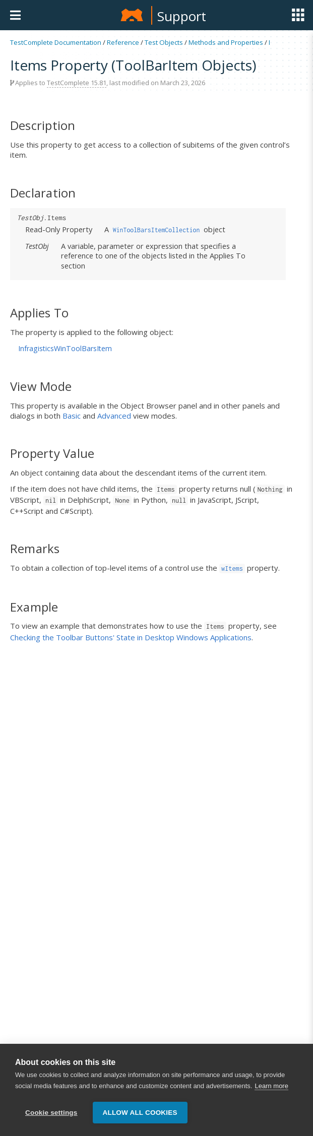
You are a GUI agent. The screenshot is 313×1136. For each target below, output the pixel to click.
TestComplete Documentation (55, 42)
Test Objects (164, 42)
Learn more (271, 1090)
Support (181, 16)
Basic (71, 416)
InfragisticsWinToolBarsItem (65, 348)
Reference (123, 42)
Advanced (114, 416)
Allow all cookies (140, 1117)
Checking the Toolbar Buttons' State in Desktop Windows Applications (131, 637)
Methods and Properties (226, 42)
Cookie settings (51, 1117)
